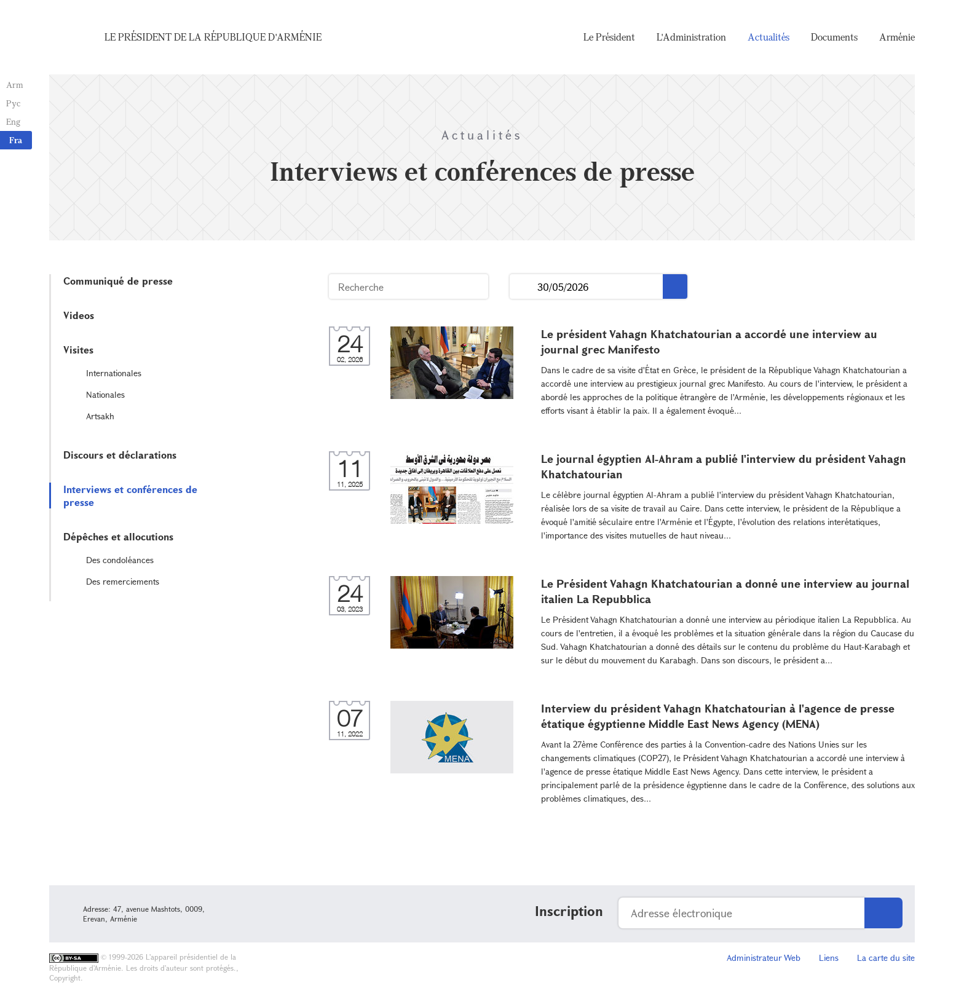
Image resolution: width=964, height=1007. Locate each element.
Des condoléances (120, 560)
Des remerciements (122, 581)
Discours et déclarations (119, 454)
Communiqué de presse (118, 280)
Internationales (113, 373)
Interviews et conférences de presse (130, 495)
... (523, 286)
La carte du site (886, 957)
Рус (13, 103)
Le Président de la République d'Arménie (213, 37)
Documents (834, 37)
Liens (829, 957)
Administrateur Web (763, 957)
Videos (78, 315)
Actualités (768, 37)
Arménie (897, 37)
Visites (78, 349)
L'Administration (691, 37)
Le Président (609, 37)
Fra (15, 140)
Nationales (105, 394)
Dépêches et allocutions (118, 536)
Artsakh (100, 416)
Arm (14, 84)
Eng (13, 121)
